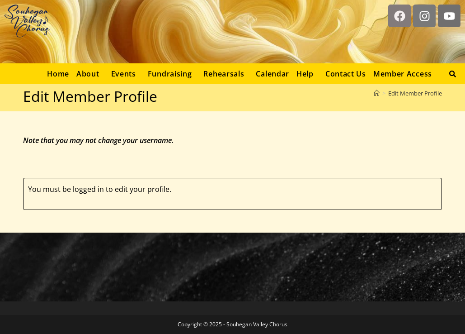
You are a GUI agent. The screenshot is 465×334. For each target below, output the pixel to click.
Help (305, 74)
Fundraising (170, 74)
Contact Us (345, 74)
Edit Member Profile (415, 93)
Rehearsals (223, 74)
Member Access (402, 74)
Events (123, 74)
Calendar (272, 74)
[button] (90, 73)
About (87, 74)
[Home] (377, 93)
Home (58, 74)
